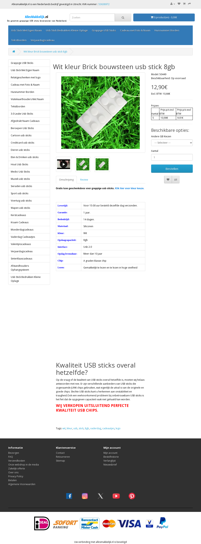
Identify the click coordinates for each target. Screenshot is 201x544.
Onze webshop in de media (23, 464)
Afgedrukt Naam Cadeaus (25, 121)
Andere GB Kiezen (161, 136)
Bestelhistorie (111, 456)
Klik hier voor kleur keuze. (129, 188)
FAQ (10, 456)
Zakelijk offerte (16, 468)
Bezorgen (13, 453)
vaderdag (95, 428)
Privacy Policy (15, 476)
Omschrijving (66, 179)
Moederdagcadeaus (22, 229)
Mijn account (110, 453)
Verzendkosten (16, 460)
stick (81, 428)
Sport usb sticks (19, 193)
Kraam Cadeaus (19, 222)
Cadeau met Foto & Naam (135, 30)
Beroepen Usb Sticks (22, 128)
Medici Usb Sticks (20, 171)
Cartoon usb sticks (21, 135)
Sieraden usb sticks (21, 186)
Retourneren (63, 456)
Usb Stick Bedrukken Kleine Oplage (67, 30)
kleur (69, 428)
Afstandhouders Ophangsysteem (20, 267)
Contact (60, 453)
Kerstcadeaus (18, 215)
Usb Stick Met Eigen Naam (26, 30)
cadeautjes (108, 428)
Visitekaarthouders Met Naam (27, 99)
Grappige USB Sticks (104, 30)
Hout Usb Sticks (19, 164)
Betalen (12, 480)
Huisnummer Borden (166, 30)
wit (64, 428)
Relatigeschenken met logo (26, 77)
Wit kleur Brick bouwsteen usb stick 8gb (45, 51)
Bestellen (171, 169)
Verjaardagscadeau (42, 40)
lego (118, 428)
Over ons (13, 472)
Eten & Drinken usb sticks (24, 157)
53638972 (104, 4)
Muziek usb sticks (20, 179)
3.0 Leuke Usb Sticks (22, 113)
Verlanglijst (109, 460)
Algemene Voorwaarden (21, 484)
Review (84, 179)
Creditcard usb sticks (22, 142)
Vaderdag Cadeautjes (23, 237)
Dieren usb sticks (20, 150)
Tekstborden (18, 40)
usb (75, 428)
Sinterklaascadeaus (21, 258)
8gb (87, 428)
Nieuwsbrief (110, 464)
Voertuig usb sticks (21, 200)
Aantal (154, 151)
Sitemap (60, 460)
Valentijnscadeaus (21, 244)
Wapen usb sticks (20, 208)
